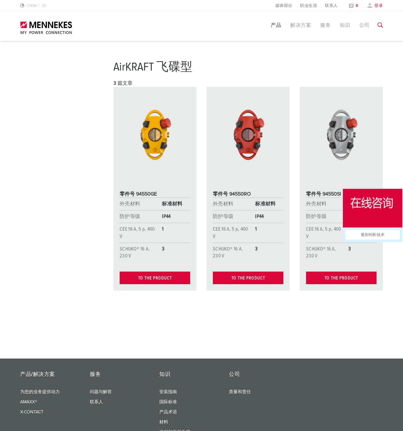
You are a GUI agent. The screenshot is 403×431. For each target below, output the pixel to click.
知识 (345, 25)
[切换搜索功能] (380, 25)
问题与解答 (101, 392)
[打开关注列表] (353, 6)
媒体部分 (283, 6)
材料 (163, 422)
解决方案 (300, 25)
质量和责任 (240, 392)
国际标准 (168, 402)
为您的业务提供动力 (40, 392)
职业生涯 (308, 6)
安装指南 (168, 392)
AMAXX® (28, 402)
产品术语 (168, 412)
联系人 (331, 6)
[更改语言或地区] (33, 6)
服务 (325, 25)
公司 (364, 25)
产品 (276, 25)
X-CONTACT (31, 412)
